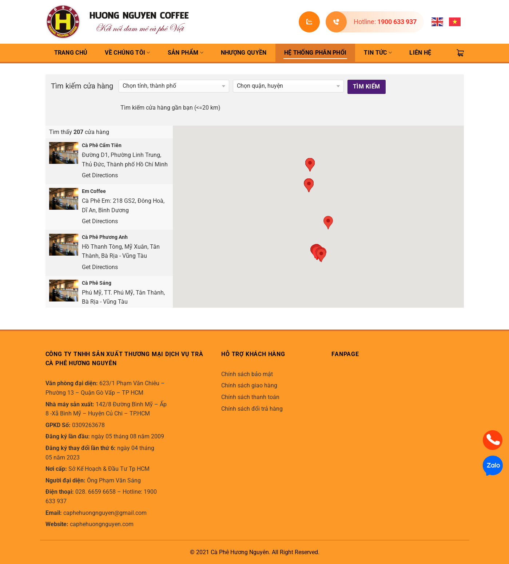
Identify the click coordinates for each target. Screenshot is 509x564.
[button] (321, 255)
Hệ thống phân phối (315, 52)
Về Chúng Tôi (127, 52)
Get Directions (100, 175)
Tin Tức (378, 52)
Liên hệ (420, 52)
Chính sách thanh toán (250, 397)
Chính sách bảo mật (247, 374)
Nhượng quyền (244, 52)
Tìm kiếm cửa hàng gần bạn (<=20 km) (170, 107)
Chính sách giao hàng (249, 385)
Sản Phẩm (185, 52)
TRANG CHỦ (71, 52)
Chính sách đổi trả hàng (252, 408)
